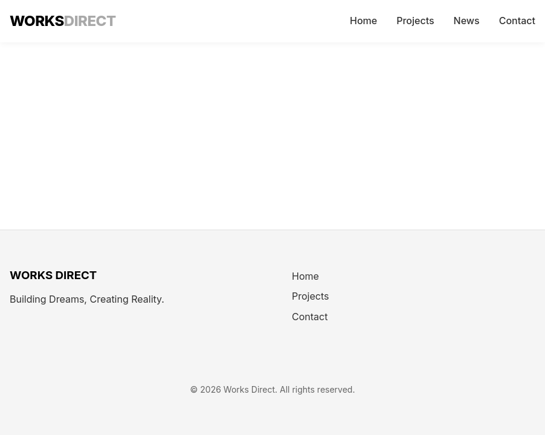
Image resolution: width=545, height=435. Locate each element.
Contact (517, 20)
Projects (415, 20)
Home (363, 20)
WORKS (63, 21)
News (467, 20)
